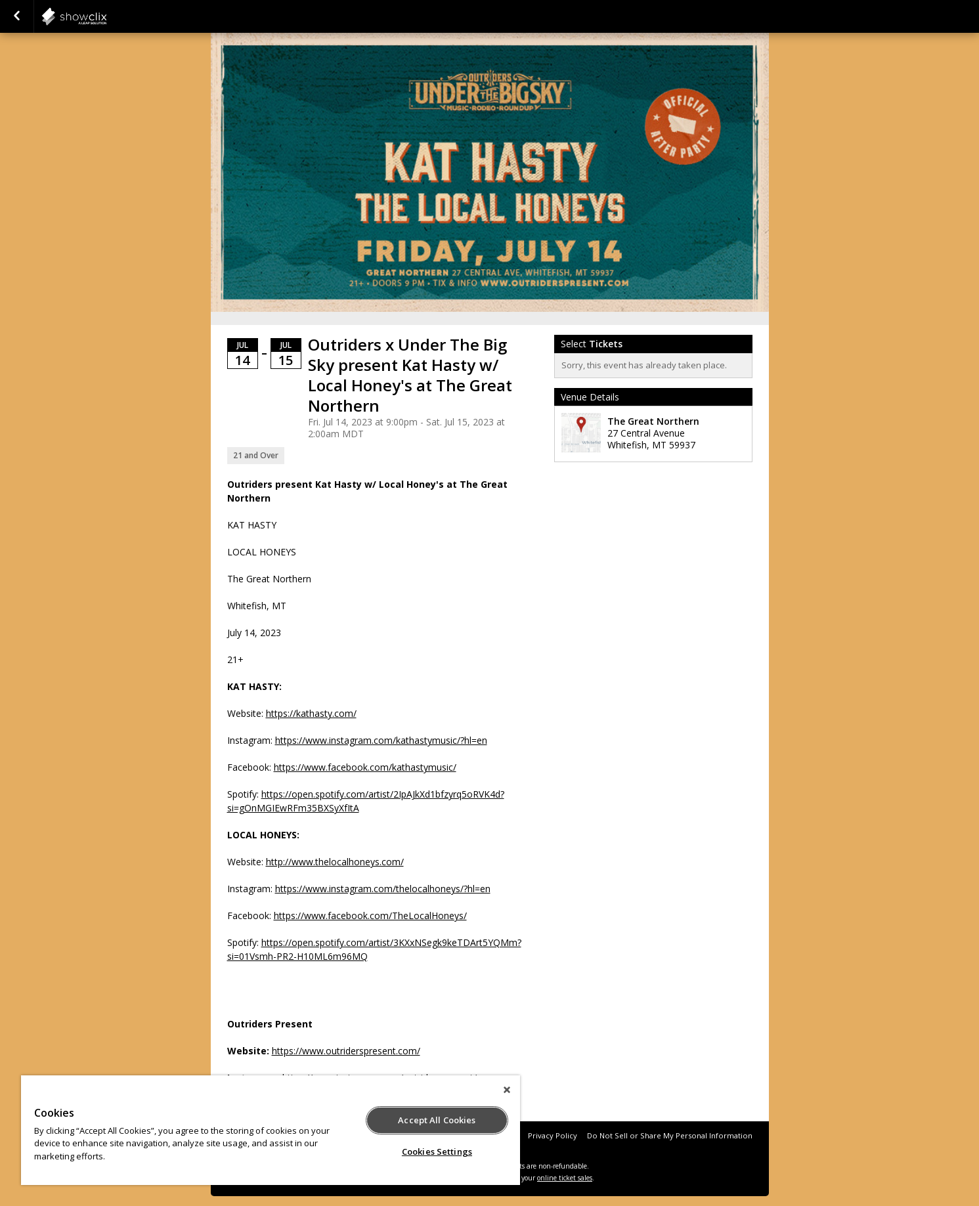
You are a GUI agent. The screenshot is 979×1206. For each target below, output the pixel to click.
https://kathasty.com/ (311, 713)
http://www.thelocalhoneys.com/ (335, 861)
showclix (106, 16)
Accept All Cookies (436, 1120)
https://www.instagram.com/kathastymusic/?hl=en (381, 740)
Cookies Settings (437, 1151)
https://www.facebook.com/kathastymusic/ (365, 767)
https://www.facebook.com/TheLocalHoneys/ (370, 915)
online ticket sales (564, 1177)
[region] (270, 1130)
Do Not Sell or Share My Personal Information (669, 1135)
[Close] (507, 1090)
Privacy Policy (552, 1135)
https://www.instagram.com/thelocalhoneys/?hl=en (382, 888)
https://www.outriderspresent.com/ (346, 1050)
